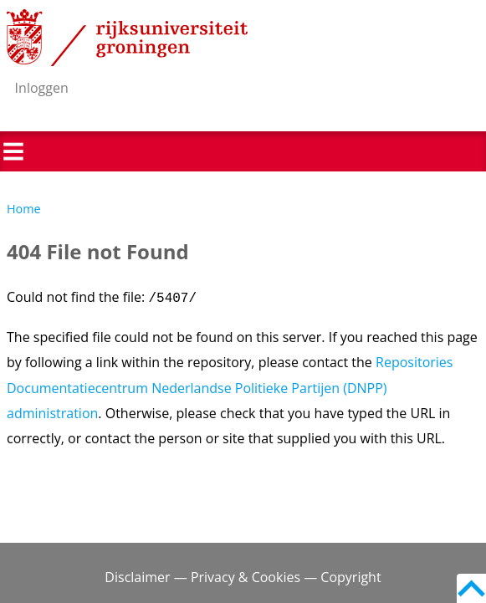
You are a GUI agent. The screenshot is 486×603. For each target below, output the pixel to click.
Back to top (471, 588)
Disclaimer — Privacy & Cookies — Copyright (243, 577)
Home (24, 209)
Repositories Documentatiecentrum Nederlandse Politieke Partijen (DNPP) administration (230, 387)
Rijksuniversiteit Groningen (127, 37)
